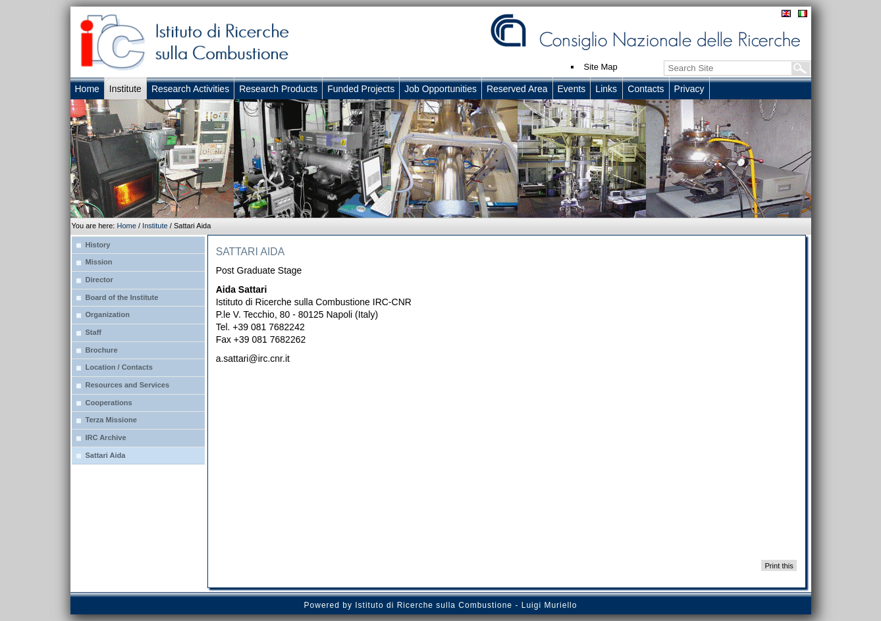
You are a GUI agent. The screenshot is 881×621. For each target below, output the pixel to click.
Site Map (601, 67)
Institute (155, 226)
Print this (778, 565)
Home (126, 226)
